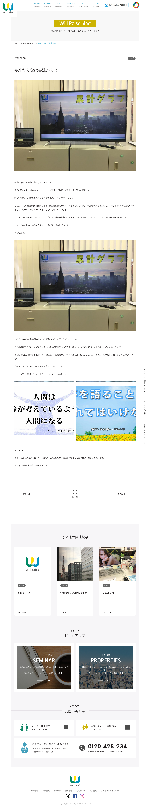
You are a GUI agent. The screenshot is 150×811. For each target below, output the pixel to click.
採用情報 (93, 791)
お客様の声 (80, 791)
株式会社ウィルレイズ (8, 8)
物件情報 (68, 791)
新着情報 (57, 791)
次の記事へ (122, 494)
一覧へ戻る (75, 497)
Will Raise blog (29, 43)
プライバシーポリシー (110, 791)
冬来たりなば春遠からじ (48, 43)
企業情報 (34, 791)
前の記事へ (27, 494)
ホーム (18, 43)
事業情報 (46, 791)
